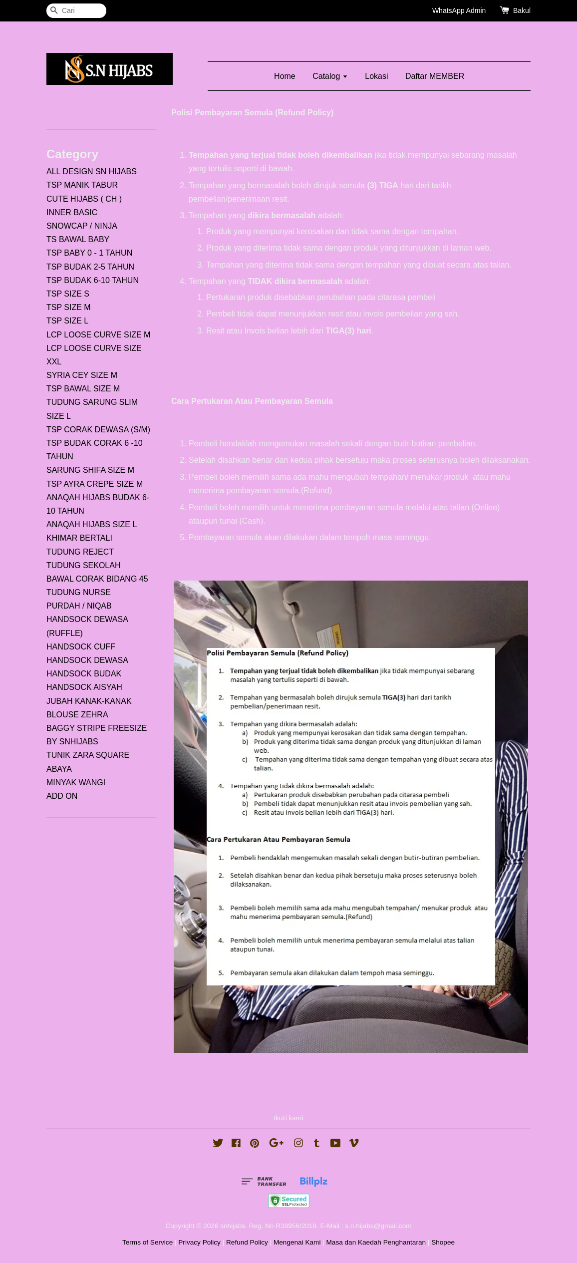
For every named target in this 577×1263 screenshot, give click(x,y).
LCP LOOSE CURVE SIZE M (98, 334)
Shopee (443, 1242)
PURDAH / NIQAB (79, 606)
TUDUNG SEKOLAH (83, 565)
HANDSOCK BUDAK (83, 673)
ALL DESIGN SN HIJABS (91, 171)
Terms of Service (147, 1242)
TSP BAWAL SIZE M (83, 388)
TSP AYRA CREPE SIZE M (94, 484)
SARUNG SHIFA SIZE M (90, 470)
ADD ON (61, 796)
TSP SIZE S (67, 294)
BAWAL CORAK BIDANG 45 (97, 579)
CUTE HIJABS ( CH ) (84, 199)
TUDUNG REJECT (80, 552)
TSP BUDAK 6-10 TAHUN (92, 280)
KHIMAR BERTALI (79, 538)
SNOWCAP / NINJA (81, 226)
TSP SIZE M (68, 307)
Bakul (522, 10)
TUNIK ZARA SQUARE (87, 755)
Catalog (330, 76)
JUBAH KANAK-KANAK (89, 701)
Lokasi (376, 76)
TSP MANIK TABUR (82, 185)
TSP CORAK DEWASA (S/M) (98, 429)
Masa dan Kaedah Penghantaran (376, 1242)
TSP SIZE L (67, 320)
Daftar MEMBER (434, 76)
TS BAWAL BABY (77, 239)
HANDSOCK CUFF (80, 646)
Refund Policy (247, 1242)
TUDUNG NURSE (78, 592)
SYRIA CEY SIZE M (81, 375)
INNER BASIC (71, 212)
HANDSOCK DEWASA (87, 660)
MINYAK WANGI (75, 782)
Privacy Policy (199, 1242)
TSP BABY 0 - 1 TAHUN (89, 253)
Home (284, 76)
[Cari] (76, 10)
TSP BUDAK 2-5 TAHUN (90, 267)
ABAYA (59, 769)
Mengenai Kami (297, 1242)
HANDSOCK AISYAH (84, 687)
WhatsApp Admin (459, 10)
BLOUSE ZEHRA (77, 714)
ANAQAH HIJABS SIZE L (91, 524)
